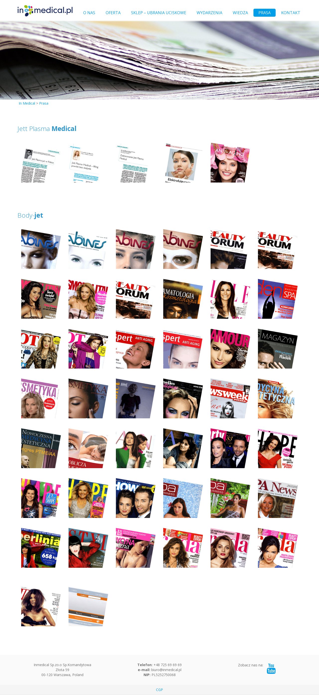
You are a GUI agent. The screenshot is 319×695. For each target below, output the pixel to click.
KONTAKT (290, 12)
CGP (159, 689)
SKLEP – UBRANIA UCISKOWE (158, 12)
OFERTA (113, 12)
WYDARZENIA (209, 12)
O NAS (89, 12)
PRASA (264, 12)
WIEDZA (240, 12)
